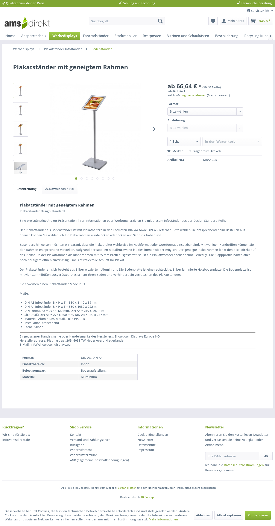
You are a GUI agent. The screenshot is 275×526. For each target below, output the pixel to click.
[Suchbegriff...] (127, 21)
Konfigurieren (258, 515)
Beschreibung (26, 189)
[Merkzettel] (213, 21)
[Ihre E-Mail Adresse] (232, 456)
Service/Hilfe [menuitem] (258, 11)
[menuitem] (127, 21)
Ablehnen (203, 515)
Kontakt (75, 435)
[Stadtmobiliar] (126, 36)
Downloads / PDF (59, 189)
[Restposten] (152, 36)
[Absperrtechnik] (33, 36)
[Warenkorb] (260, 21)
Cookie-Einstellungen (153, 435)
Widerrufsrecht (81, 450)
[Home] (10, 36)
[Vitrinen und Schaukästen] (188, 36)
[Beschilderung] (226, 36)
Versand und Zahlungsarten (90, 440)
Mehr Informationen (163, 519)
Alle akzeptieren (229, 515)
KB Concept (147, 497)
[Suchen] (160, 21)
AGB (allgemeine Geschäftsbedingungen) (99, 460)
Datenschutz (147, 445)
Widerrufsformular (83, 455)
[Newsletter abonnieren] (266, 456)
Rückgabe (77, 445)
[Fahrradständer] (96, 36)
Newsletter (145, 440)
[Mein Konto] (233, 21)
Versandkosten (127, 488)
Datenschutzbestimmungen (244, 465)
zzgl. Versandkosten (194, 95)
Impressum (146, 450)
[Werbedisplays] (64, 36)
